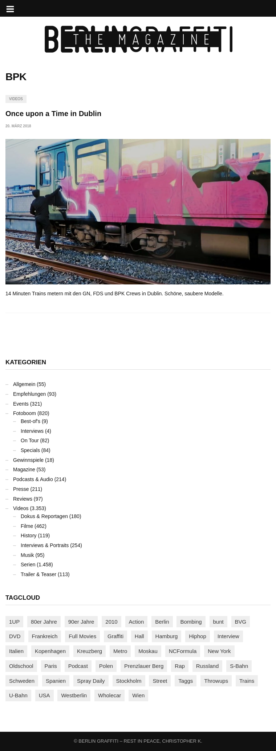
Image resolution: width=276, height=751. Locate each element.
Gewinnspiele (28, 460)
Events (21, 404)
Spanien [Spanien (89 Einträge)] (56, 681)
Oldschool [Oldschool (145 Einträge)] (21, 666)
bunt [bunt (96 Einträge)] (218, 622)
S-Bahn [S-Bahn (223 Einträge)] (239, 666)
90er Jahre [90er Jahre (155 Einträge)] (81, 622)
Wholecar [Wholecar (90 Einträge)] (109, 695)
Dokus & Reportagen (44, 516)
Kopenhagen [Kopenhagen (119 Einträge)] (50, 651)
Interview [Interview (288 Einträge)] (228, 636)
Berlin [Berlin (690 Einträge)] (162, 622)
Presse (21, 489)
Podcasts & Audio (33, 479)
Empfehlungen (29, 394)
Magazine (24, 469)
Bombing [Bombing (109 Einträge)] (191, 622)
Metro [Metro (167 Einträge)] (120, 651)
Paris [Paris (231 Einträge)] (51, 666)
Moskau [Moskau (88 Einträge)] (148, 651)
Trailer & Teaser (38, 574)
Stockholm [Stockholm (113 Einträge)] (129, 681)
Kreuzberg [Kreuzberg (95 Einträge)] (89, 651)
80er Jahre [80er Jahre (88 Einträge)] (44, 622)
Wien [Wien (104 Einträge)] (138, 695)
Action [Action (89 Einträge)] (136, 622)
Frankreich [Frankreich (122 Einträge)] (45, 636)
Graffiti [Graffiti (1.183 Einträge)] (115, 636)
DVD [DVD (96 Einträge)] (15, 636)
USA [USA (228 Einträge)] (44, 695)
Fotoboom (24, 413)
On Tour (30, 440)
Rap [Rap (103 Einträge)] (180, 666)
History (29, 535)
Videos (16, 99)
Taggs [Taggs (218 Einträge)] (185, 681)
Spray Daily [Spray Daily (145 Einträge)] (91, 681)
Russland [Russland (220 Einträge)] (207, 666)
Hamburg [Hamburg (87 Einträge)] (166, 636)
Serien (28, 564)
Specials (30, 450)
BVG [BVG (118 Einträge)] (241, 622)
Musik (27, 555)
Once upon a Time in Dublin (53, 114)
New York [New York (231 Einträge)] (219, 651)
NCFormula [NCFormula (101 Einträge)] (183, 651)
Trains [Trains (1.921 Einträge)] (246, 681)
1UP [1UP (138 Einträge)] (14, 622)
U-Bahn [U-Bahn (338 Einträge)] (18, 695)
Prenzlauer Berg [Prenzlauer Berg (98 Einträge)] (143, 666)
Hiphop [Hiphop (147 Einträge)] (197, 636)
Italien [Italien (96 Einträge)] (16, 651)
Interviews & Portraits (45, 545)
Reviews (22, 499)
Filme (27, 526)
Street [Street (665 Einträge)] (160, 681)
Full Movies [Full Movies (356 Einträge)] (82, 636)
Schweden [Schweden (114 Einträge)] (21, 681)
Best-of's (30, 421)
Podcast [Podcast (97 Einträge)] (78, 666)
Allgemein (24, 384)
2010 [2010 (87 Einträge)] (111, 622)
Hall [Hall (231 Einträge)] (139, 636)
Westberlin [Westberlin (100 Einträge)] (74, 695)
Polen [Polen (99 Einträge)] (106, 666)
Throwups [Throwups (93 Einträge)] (216, 681)
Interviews (32, 431)
